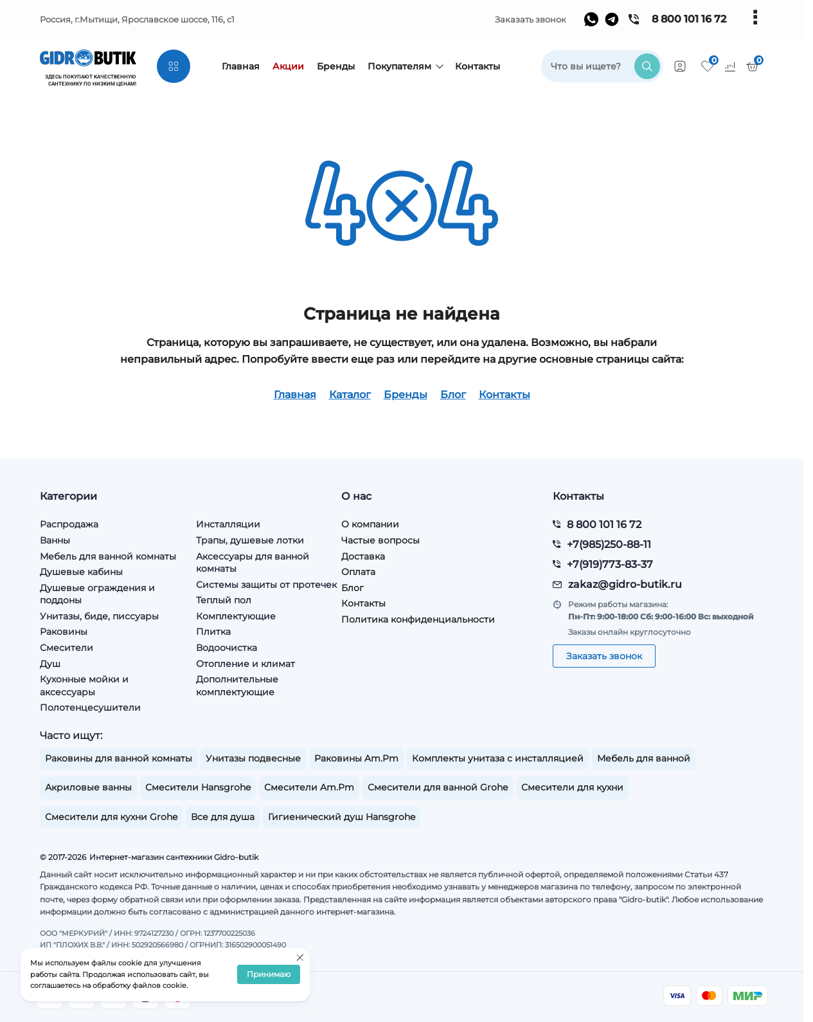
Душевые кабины (81, 572)
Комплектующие (236, 616)
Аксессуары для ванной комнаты (252, 563)
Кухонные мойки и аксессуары (84, 685)
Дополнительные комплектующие (237, 685)
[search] (602, 66)
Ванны (55, 540)
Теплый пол (223, 600)
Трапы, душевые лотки (250, 540)
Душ (50, 664)
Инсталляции (228, 524)
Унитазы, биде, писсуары (99, 616)
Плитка (213, 631)
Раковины (63, 631)
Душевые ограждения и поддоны (97, 594)
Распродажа (69, 524)
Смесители (66, 647)
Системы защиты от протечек (266, 584)
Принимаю (268, 975)
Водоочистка (226, 647)
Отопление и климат (245, 664)
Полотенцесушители (90, 707)
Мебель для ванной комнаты (108, 556)
